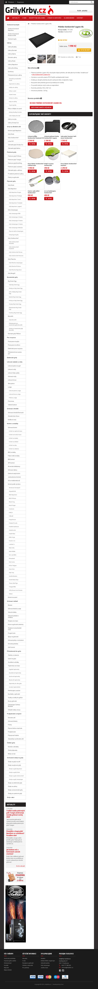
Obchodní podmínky (9, 958)
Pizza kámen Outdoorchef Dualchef (69, 164)
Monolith (10, 316)
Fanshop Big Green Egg (15, 312)
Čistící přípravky (12, 750)
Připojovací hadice (13, 735)
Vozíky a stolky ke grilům (15, 697)
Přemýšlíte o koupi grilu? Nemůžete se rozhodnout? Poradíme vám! (15, 833)
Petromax (11, 401)
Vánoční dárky (12, 612)
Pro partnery (25, 967)
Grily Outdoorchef (13, 137)
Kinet (62, 984)
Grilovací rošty (12, 376)
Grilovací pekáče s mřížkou (13, 616)
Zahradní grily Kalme (14, 148)
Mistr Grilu (11, 548)
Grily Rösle (11, 134)
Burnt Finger (12, 505)
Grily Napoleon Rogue (15, 192)
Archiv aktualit (20, 866)
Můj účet (6, 967)
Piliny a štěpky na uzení (15, 108)
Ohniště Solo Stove (13, 416)
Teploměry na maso (14, 666)
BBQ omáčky (12, 452)
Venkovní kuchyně (13, 25)
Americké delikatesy (14, 466)
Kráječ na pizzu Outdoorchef (48, 164)
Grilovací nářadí (12, 601)
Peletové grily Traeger (14, 159)
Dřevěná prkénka (13, 644)
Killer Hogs (12, 537)
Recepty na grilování (37, 18)
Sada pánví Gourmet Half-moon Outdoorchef (69, 137)
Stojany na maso (13, 621)
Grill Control (11, 647)
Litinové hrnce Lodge (14, 394)
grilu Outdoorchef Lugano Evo (41, 74)
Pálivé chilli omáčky (14, 456)
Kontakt (80, 18)
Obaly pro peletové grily (15, 793)
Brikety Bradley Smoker (15, 112)
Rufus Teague (12, 565)
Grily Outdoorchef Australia (14, 242)
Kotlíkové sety (12, 419)
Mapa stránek (8, 970)
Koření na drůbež (13, 441)
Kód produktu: (62, 29)
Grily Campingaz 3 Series (16, 220)
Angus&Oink (12, 491)
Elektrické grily (12, 358)
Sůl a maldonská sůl (14, 480)
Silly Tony (11, 572)
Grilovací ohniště (12, 409)
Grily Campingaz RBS (14, 213)
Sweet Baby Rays (13, 579)
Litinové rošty (12, 369)
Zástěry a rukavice (13, 655)
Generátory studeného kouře (15, 79)
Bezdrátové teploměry (15, 673)
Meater (10, 605)
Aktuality (11, 804)
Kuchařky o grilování (14, 694)
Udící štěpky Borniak (14, 115)
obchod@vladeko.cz (67, 967)
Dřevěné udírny (12, 57)
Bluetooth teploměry (14, 680)
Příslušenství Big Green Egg (15, 308)
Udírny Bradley (12, 47)
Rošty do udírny (13, 98)
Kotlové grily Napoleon (14, 130)
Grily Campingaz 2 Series (16, 224)
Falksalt (11, 516)
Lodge (10, 387)
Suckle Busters (13, 576)
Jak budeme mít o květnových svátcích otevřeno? (13, 852)
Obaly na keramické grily (15, 790)
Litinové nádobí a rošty (14, 362)
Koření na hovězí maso (15, 434)
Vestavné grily (12, 39)
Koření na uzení (12, 597)
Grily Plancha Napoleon (15, 270)
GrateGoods (12, 530)
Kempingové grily (13, 234)
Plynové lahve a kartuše (15, 728)
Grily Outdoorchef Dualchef (14, 247)
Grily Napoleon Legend (15, 206)
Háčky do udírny (13, 87)
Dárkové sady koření (14, 473)
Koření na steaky (13, 438)
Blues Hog (12, 502)
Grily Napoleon (12, 188)
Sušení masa (12, 94)
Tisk (79, 57)
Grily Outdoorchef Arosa (15, 252)
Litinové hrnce (12, 380)
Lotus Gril (10, 141)
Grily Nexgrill (11, 273)
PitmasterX (12, 558)
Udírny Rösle (11, 61)
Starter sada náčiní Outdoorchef (33, 191)
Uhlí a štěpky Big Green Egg (15, 292)
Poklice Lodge (13, 397)
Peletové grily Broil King (15, 163)
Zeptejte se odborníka (67, 57)
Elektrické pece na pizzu (15, 348)
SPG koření (11, 463)
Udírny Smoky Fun (13, 123)
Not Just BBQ (12, 555)
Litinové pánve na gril (14, 366)
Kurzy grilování (12, 701)
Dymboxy (11, 71)
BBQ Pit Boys (12, 498)
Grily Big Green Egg (14, 284)
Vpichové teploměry (14, 676)
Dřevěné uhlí (11, 717)
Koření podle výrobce (14, 484)
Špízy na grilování (13, 636)
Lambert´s (12, 544)
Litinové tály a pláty (13, 373)
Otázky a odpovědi (54, 18)
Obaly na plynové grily (14, 765)
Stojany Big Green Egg (15, 304)
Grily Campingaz (13, 210)
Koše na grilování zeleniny (15, 624)
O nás (24, 18)
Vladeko (43, 958)
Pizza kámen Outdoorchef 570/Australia (36, 164)
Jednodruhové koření (14, 477)
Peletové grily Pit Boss (14, 156)
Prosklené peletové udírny (16, 174)
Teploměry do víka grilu (15, 683)
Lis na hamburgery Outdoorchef (50, 191)
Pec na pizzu (11, 337)
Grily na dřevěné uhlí (14, 127)
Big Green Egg (12, 281)
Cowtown (11, 509)
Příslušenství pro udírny (15, 75)
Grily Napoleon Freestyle (15, 203)
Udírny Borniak (12, 50)
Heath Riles (12, 533)
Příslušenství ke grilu (14, 651)
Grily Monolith (12, 320)
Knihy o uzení (12, 91)
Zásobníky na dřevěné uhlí (16, 739)
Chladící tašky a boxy (14, 710)
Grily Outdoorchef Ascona (16, 255)
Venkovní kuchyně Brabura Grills (13, 34)
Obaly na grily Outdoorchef (16, 776)
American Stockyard (14, 487)
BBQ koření (11, 459)
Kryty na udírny (13, 101)
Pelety (10, 725)
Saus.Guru (12, 569)
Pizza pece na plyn (13, 341)
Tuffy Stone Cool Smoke (15, 590)
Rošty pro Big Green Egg (15, 300)
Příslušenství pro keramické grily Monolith (15, 324)
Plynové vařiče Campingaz (16, 231)
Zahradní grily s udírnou (15, 170)
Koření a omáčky (12, 423)
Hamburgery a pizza (14, 690)
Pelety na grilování (13, 177)
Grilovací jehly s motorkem (16, 640)
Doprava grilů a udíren (10, 960)
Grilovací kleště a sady (14, 608)
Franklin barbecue (14, 526)
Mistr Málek (12, 551)
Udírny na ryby (12, 119)
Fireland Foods (13, 523)
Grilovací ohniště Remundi (15, 412)
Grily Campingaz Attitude (16, 227)
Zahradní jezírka (45, 963)
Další (54, 59)
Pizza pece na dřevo (14, 345)
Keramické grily (12, 277)
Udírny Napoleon (13, 64)
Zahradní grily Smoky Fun (15, 145)
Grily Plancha (12, 259)
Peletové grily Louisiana (15, 166)
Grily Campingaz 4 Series (16, 217)
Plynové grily (11, 181)
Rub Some (12, 562)
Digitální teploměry (14, 669)
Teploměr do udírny (14, 84)
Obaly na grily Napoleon (15, 768)
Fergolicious (12, 519)
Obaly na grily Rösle (14, 772)
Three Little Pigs (13, 583)
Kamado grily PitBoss (14, 333)
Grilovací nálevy (12, 470)
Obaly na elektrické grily (15, 783)
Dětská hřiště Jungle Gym (48, 960)
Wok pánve (11, 383)
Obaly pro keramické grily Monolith (16, 329)
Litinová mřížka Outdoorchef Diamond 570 (36, 137)
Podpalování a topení (14, 714)
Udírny (9, 43)
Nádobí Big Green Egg (15, 297)
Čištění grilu (11, 743)
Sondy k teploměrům (14, 687)
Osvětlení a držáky (13, 662)
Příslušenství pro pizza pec (15, 352)
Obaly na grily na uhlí (14, 761)
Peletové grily (11, 152)
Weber (11, 594)
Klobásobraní (69, 18)
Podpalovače (12, 732)
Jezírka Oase (44, 967)
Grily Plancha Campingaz (15, 262)
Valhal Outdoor (12, 405)
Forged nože (11, 633)
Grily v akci (10, 797)
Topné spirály (12, 105)
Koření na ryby (13, 445)
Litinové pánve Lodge (15, 390)
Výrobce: (61, 32)
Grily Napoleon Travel (15, 199)
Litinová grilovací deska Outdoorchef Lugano (51, 137)
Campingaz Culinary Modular (14, 705)
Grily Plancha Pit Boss (15, 266)
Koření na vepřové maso (15, 431)
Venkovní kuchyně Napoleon (13, 29)
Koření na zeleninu (14, 449)
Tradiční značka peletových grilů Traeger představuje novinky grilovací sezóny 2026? (15, 814)
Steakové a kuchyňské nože (14, 628)
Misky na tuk (11, 754)
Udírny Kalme (12, 54)
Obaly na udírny (12, 786)
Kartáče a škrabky (13, 747)
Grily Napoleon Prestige (15, 196)
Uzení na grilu (12, 658)
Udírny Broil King (13, 68)
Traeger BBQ (12, 586)
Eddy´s (11, 512)
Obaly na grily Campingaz (16, 779)
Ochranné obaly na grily (15, 758)
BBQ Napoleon (13, 495)
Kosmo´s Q (12, 540)
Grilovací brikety (12, 721)
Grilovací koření (12, 427)
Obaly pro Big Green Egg (15, 288)
